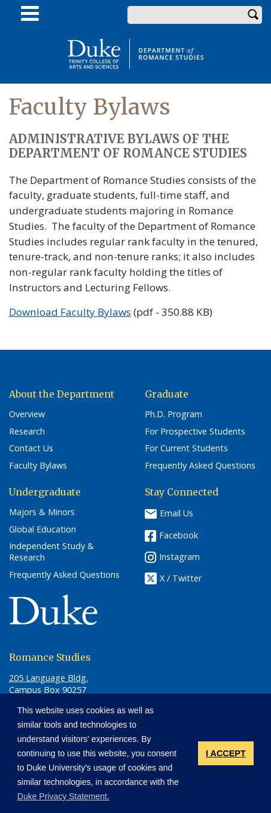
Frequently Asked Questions (200, 465)
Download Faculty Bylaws (70, 312)
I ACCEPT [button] (226, 753)
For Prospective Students (195, 431)
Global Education (42, 529)
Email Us (176, 513)
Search (253, 15)
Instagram (179, 556)
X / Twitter (181, 578)
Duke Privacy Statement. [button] (63, 796)
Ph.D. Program (173, 414)
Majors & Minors (42, 512)
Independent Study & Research (51, 552)
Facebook (178, 535)
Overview (27, 414)
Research (27, 431)
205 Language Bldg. (48, 677)
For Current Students (186, 448)
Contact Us (31, 448)
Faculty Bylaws (38, 465)
